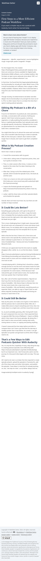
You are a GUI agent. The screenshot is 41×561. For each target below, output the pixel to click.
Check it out (7, 53)
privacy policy (6, 534)
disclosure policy (26, 534)
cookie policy (16, 534)
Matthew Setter (31, 532)
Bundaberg (20, 532)
